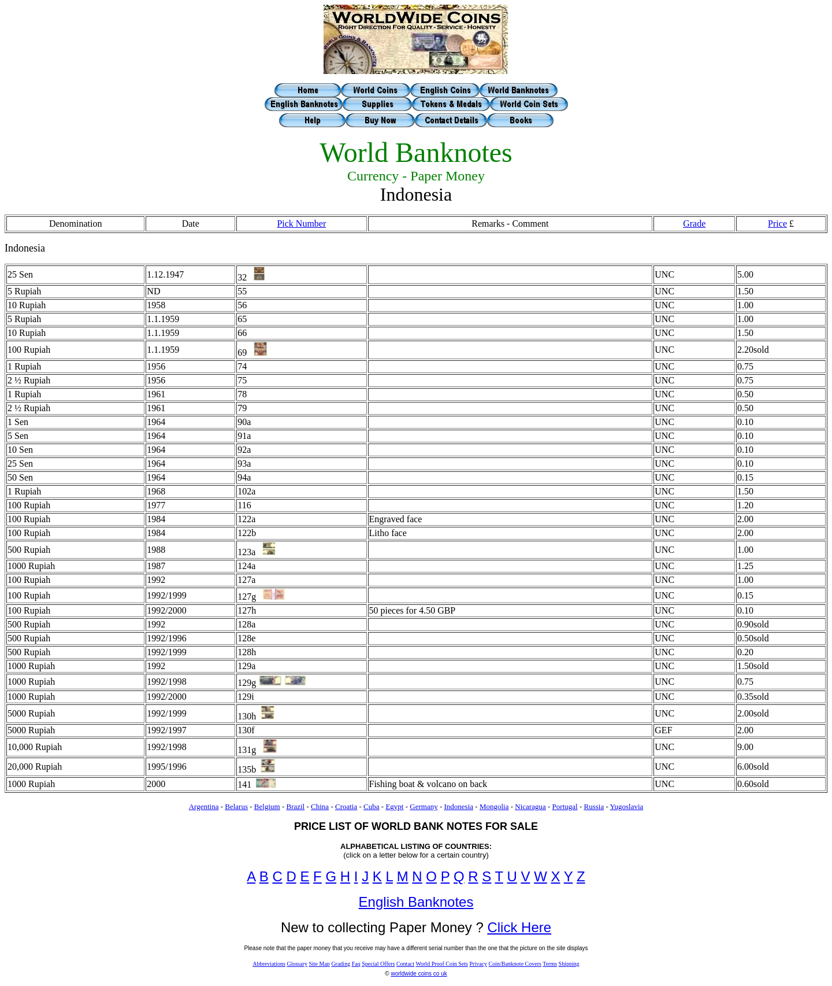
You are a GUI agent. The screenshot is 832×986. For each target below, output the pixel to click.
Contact (405, 964)
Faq (356, 964)
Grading (340, 964)
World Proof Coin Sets (441, 964)
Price (777, 223)
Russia (594, 806)
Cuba (371, 806)
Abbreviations (268, 964)
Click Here (519, 927)
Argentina (204, 806)
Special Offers (378, 964)
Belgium (267, 806)
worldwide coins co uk (419, 973)
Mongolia (494, 806)
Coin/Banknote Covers (515, 964)
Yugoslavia (627, 806)
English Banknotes (416, 902)
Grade (694, 223)
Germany (423, 806)
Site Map (319, 964)
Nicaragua (530, 806)
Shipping (569, 964)
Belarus (236, 806)
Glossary (297, 964)
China (320, 806)
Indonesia (459, 806)
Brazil (295, 806)
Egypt (394, 806)
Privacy (478, 964)
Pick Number (301, 223)
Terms (550, 964)
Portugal (565, 806)
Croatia (346, 806)
